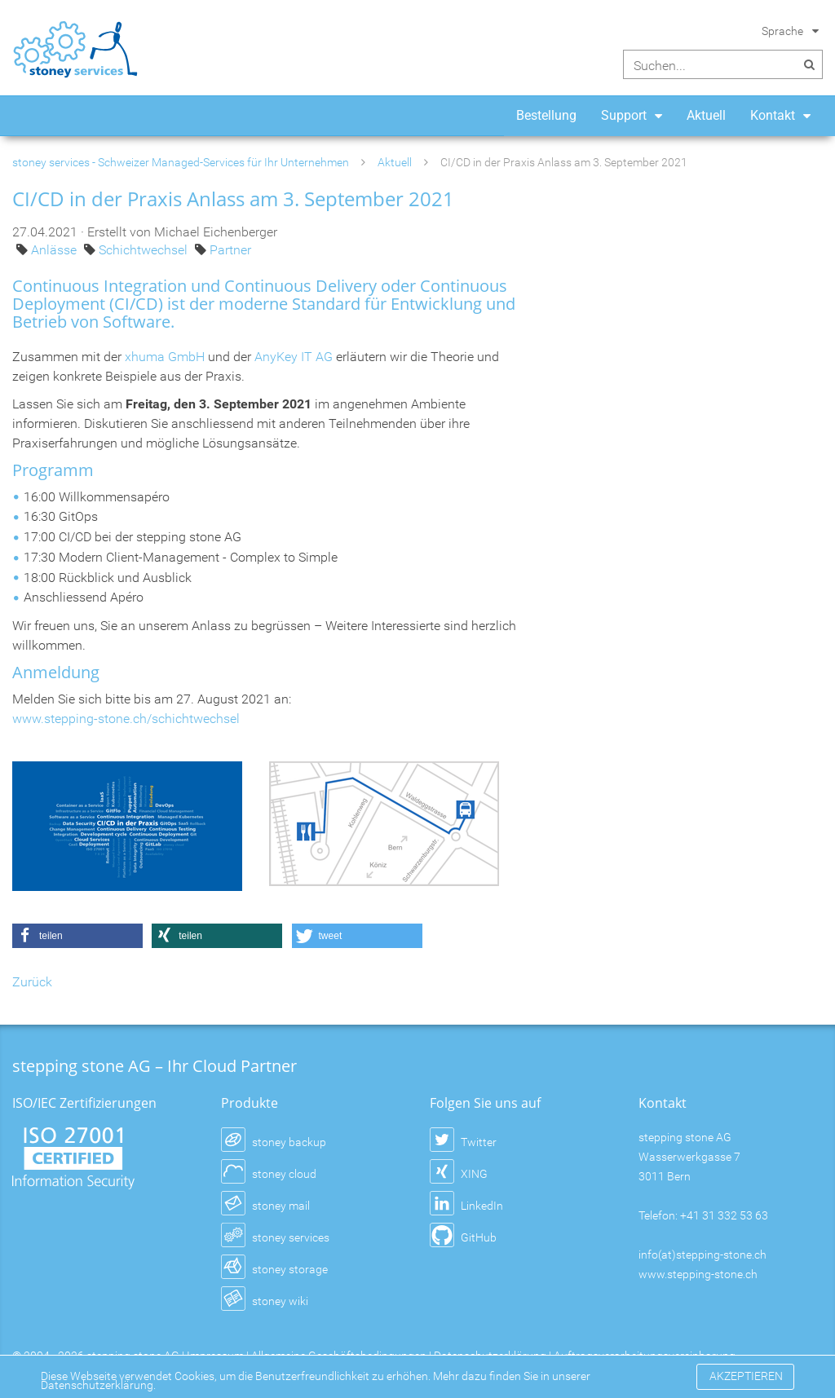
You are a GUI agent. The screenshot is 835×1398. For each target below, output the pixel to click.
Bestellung (546, 115)
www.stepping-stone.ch (698, 1274)
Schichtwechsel (145, 250)
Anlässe (55, 250)
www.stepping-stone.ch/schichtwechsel (126, 718)
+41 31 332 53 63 (724, 1215)
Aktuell (706, 115)
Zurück (32, 982)
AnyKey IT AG (293, 356)
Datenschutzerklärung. (98, 1384)
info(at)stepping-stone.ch (702, 1254)
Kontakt (772, 115)
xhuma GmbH (165, 356)
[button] (77, 936)
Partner (230, 250)
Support (624, 115)
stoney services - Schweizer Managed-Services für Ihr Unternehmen (180, 162)
